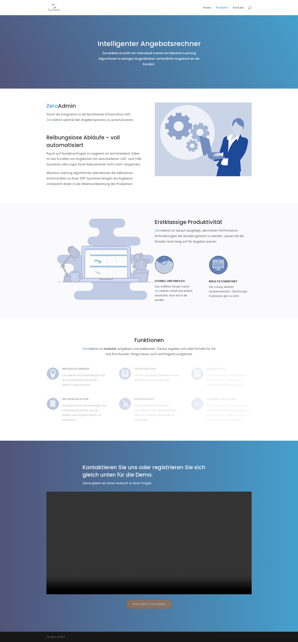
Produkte (222, 7)
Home (207, 7)
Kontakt (238, 7)
